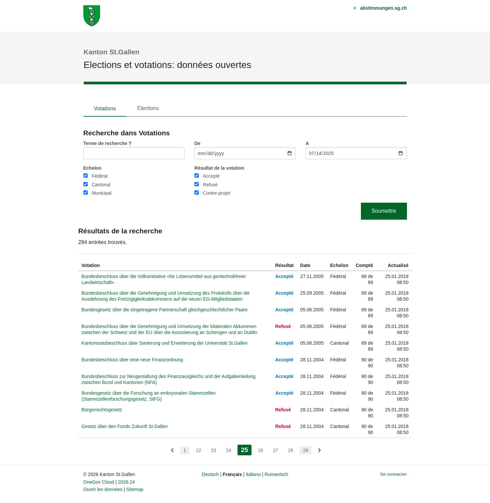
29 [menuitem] (305, 450)
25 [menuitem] (246, 449)
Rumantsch (276, 474)
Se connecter (393, 474)
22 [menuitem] (198, 450)
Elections (148, 108)
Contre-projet (216, 193)
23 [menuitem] (213, 450)
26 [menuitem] (260, 450)
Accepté (211, 176)
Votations (105, 108)
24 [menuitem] (228, 450)
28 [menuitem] (290, 450)
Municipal (101, 193)
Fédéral (99, 176)
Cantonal (101, 184)
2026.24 (126, 482)
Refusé (210, 184)
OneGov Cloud (98, 482)
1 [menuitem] (184, 450)
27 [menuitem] (275, 450)
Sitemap (134, 489)
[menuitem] (172, 450)
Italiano (253, 474)
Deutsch (210, 474)
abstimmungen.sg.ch (383, 8)
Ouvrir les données (103, 489)
